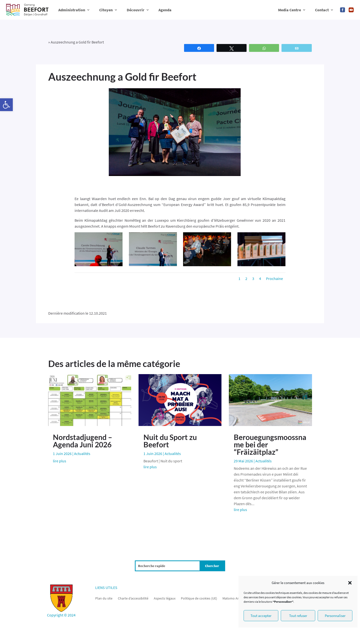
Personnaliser (335, 615)
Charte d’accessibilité (133, 598)
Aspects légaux (164, 598)
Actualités (82, 453)
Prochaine (274, 278)
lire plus (59, 460)
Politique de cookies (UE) (199, 598)
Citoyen (106, 9)
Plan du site (103, 598)
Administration (71, 9)
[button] (6, 104)
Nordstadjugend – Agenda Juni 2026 (82, 441)
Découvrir (135, 9)
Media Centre (289, 9)
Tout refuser (298, 615)
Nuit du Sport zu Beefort (170, 441)
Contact (322, 9)
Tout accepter (260, 615)
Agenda (165, 9)
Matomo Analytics (235, 598)
